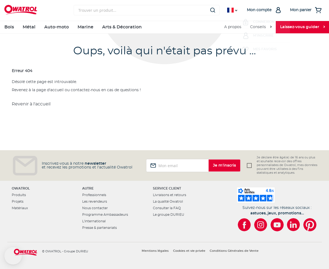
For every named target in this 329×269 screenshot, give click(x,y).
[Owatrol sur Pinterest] (309, 224)
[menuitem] (261, 27)
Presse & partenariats (99, 227)
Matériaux (20, 208)
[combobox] (147, 10)
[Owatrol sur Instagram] (260, 224)
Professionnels (94, 195)
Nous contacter (95, 208)
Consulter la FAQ (167, 208)
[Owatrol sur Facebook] (244, 224)
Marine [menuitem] (85, 27)
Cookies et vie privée (189, 250)
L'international (94, 221)
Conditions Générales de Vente (234, 250)
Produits (19, 195)
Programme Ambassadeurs (105, 214)
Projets (17, 201)
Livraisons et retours (169, 195)
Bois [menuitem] (9, 27)
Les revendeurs (94, 201)
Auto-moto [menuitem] (56, 27)
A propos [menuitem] (232, 27)
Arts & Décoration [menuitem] (122, 27)
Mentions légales (155, 250)
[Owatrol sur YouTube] (277, 224)
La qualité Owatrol (168, 201)
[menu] (164, 27)
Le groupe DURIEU (168, 214)
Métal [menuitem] (29, 27)
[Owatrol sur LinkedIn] (293, 224)
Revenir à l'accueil (31, 104)
